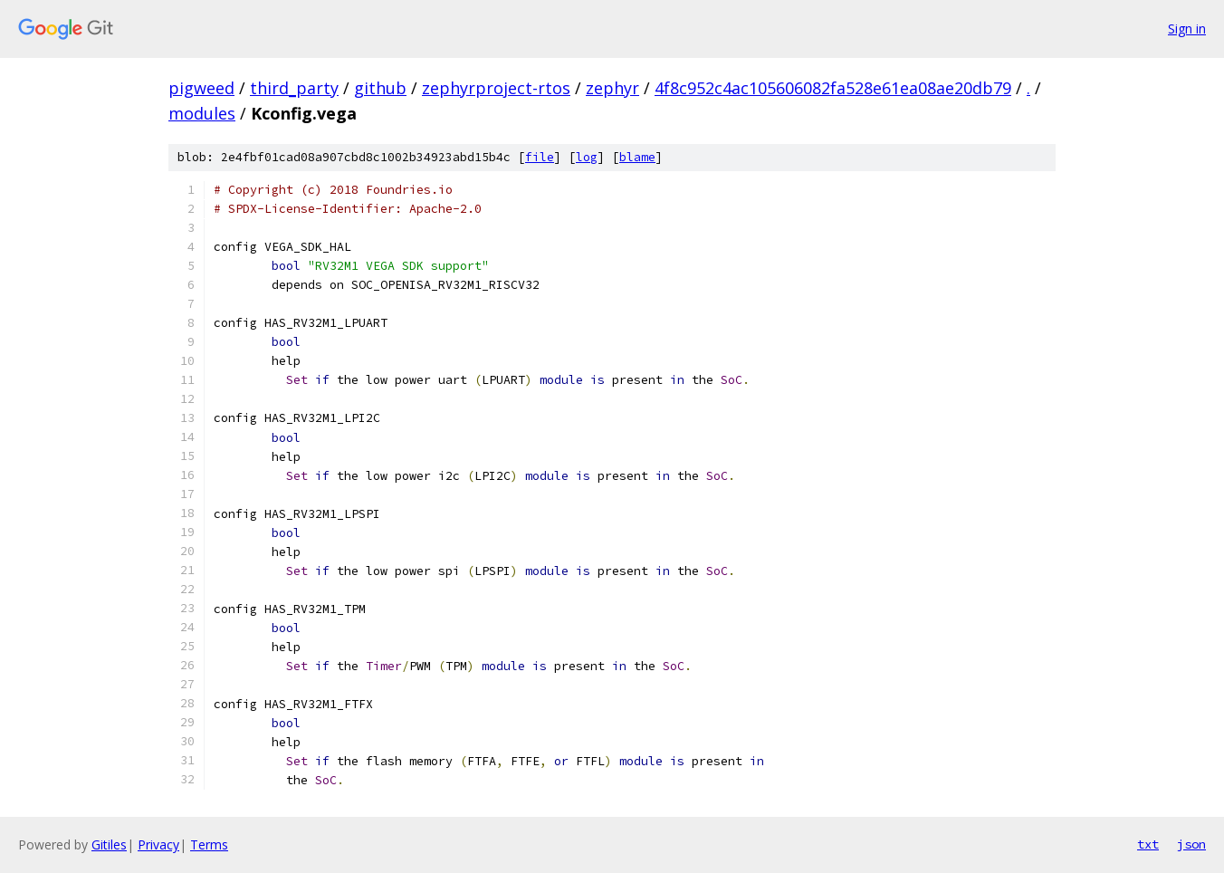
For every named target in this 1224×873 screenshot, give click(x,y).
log (587, 157)
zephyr (612, 88)
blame (637, 157)
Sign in (1187, 28)
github (380, 88)
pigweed (201, 88)
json (1191, 844)
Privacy (158, 844)
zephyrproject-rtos (496, 88)
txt (1148, 844)
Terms (209, 844)
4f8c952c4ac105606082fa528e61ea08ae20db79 (833, 88)
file (539, 157)
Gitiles (109, 844)
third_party (294, 88)
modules (201, 113)
